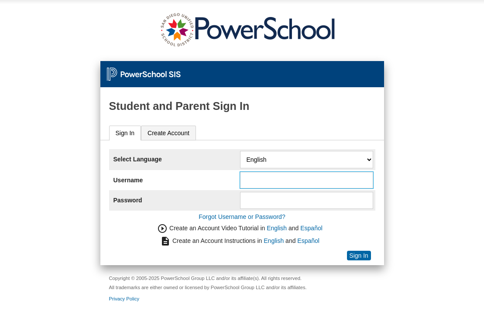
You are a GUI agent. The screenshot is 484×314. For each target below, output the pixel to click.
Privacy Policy (124, 298)
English (277, 228)
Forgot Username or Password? (242, 216)
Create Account (168, 133)
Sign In (125, 133)
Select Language (137, 159)
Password (127, 200)
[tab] (125, 133)
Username (128, 180)
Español (311, 228)
